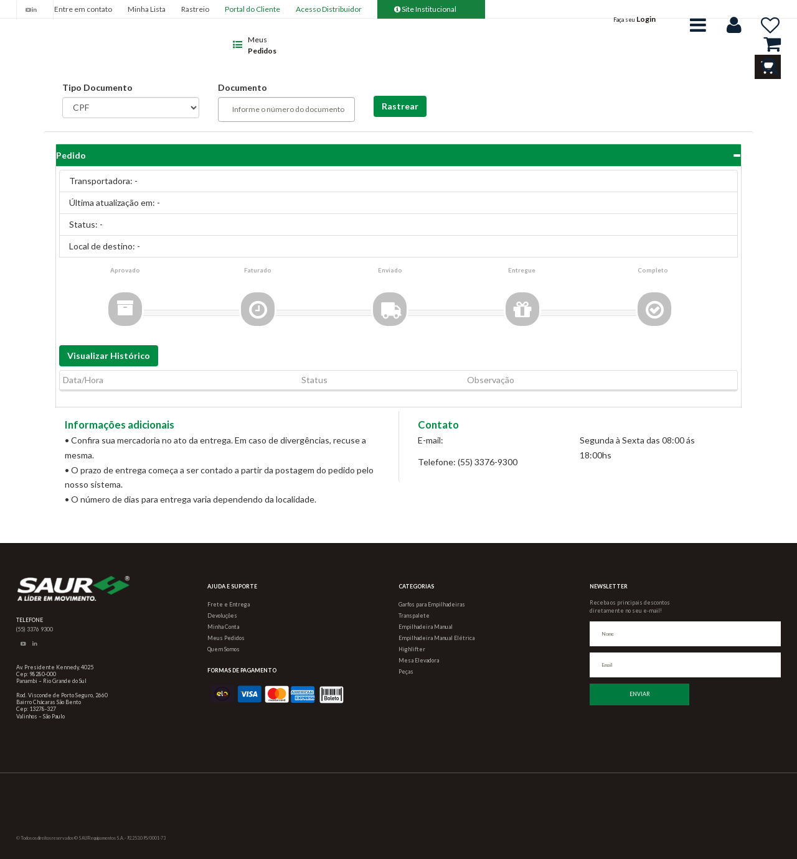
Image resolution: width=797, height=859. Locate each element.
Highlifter (411, 649)
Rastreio (195, 9)
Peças (405, 671)
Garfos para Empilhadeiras (431, 604)
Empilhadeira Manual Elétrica (436, 637)
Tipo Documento (97, 87)
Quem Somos (223, 649)
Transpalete (414, 615)
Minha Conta (223, 626)
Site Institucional (425, 9)
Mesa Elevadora (418, 660)
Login (646, 19)
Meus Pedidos (226, 637)
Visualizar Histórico (108, 355)
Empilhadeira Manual (425, 626)
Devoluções (222, 615)
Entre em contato (83, 9)
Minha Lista (147, 9)
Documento (242, 87)
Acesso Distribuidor (329, 9)
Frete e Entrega (228, 604)
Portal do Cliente (252, 9)
